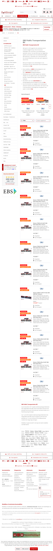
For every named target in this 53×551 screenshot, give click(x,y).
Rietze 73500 (29, 433)
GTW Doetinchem (8, 87)
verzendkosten (19, 519)
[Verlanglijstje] (44, 12)
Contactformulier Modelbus (18, 475)
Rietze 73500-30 (39, 441)
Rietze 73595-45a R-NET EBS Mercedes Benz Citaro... (40, 247)
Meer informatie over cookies (41, 545)
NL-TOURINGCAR (7, 114)
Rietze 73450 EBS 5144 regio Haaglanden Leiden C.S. (28, 111)
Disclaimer (28, 477)
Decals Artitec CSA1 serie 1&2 (10, 69)
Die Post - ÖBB (7, 144)
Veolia (5, 107)
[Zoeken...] (28, 12)
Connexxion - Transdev (9, 83)
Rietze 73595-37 (25, 446)
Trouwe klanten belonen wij (32, 486)
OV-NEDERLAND (7, 43)
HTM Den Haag (7, 95)
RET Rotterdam (7, 103)
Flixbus (5, 136)
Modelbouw (6, 119)
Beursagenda (29, 474)
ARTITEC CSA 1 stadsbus (9, 48)
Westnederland (7, 109)
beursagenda (37, 513)
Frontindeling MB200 (9, 60)
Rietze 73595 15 (45, 431)
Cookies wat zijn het (31, 476)
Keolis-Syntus (7, 97)
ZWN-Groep (7, 111)
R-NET (5, 130)
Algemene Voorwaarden (32, 472)
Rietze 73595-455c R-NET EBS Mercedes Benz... (41, 316)
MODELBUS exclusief (9, 64)
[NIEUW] (14, 16)
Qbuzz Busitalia (7, 101)
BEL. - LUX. (6, 122)
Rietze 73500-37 (32, 438)
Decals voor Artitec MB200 (10, 62)
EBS (5, 85)
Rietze (23, 431)
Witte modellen (7, 150)
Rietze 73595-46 (43, 436)
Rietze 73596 (39, 433)
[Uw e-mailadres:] (44, 484)
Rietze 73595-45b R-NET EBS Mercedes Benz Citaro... (40, 200)
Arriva (5, 75)
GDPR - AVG (29, 479)
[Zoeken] (35, 12)
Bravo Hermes (7, 77)
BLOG (5, 158)
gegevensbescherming (45, 495)
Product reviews (30, 482)
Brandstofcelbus (7, 139)
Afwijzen (18, 548)
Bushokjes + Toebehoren (9, 117)
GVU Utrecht (7, 89)
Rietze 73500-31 (41, 439)
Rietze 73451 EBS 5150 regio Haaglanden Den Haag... (42, 111)
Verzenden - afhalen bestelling (19, 488)
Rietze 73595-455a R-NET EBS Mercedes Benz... (41, 363)
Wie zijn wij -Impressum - (32, 489)
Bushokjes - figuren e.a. (9, 66)
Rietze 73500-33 (29, 434)
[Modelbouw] (43, 16)
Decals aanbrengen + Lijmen (9, 72)
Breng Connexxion (8, 81)
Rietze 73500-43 (38, 434)
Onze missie (29, 480)
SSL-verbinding (29, 484)
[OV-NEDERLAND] (22, 16)
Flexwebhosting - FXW (32, 530)
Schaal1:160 (6, 125)
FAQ (4, 161)
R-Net (5, 105)
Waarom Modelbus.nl (19, 490)
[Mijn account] (47, 12)
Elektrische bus (7, 141)
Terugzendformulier (19, 482)
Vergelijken (36, 143)
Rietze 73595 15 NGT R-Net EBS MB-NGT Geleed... (41, 293)
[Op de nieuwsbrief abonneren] (40, 488)
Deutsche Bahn (7, 128)
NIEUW (5, 40)
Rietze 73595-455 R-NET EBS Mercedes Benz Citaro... (40, 386)
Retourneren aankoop (19, 480)
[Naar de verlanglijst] (37, 145)
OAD (5, 99)
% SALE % (6, 155)
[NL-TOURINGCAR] (33, 16)
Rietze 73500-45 (33, 443)
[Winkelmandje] (50, 12)
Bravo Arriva (7, 79)
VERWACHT (6, 38)
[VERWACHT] (8, 16)
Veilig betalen (17, 484)
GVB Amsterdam (8, 91)
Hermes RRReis (7, 93)
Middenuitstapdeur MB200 (8, 58)
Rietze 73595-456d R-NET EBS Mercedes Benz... (41, 177)
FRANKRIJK (6, 147)
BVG (4, 133)
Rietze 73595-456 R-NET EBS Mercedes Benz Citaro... (40, 131)
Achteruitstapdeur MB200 (10, 55)
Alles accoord (25, 548)
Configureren (34, 548)
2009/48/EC (28, 72)
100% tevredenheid (18, 472)
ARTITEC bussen (8, 46)
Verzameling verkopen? (47, 28)
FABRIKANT (6, 153)
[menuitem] (28, 12)
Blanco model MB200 (9, 53)
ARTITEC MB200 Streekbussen (7, 50)
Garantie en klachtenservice (17, 478)
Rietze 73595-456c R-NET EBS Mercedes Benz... (41, 154)
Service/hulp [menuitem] (47, 9)
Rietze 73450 (38, 431)
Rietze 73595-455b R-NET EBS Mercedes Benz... (41, 339)
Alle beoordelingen (10, 184)
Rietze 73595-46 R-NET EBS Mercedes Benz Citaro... (40, 270)
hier (31, 66)
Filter (24, 120)
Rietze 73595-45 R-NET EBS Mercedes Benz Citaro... (40, 224)
